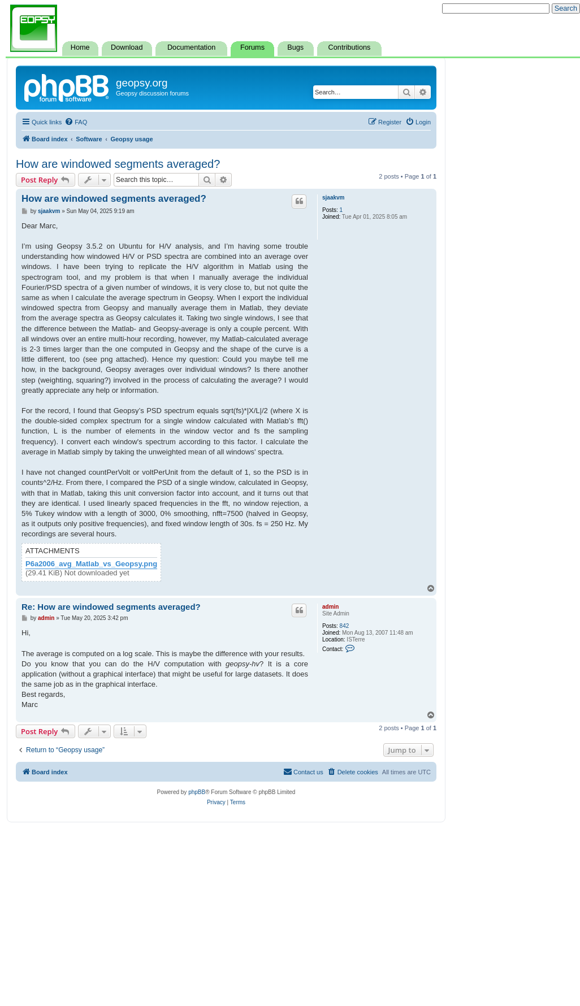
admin (330, 607)
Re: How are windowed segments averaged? (111, 607)
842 (344, 626)
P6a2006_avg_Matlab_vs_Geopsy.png (91, 564)
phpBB (196, 792)
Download (126, 47)
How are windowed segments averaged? (118, 164)
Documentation (191, 47)
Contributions (349, 47)
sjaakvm (333, 197)
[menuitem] (75, 122)
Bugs (295, 47)
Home (80, 47)
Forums (252, 47)
